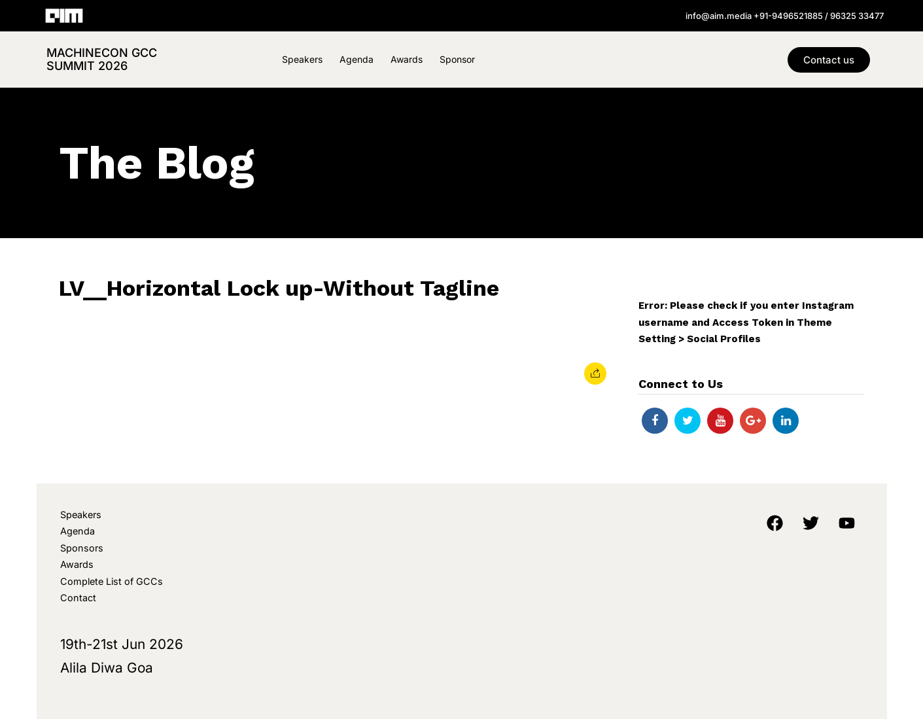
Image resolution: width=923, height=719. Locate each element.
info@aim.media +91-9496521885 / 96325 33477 (785, 15)
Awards (407, 59)
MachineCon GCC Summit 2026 (101, 59)
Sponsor (457, 59)
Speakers (302, 59)
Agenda (357, 59)
